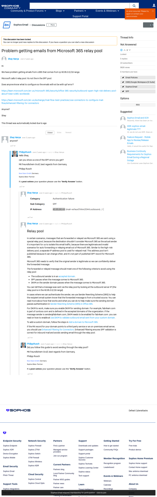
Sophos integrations (11, 489)
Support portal (84, 454)
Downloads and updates (88, 446)
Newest (68, 132)
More (56, 25)
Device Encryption (10, 454)
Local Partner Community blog (63, 474)
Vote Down (14, 146)
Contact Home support (138, 467)
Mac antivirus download (138, 471)
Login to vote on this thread (124, 49)
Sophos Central (34, 479)
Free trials (133, 446)
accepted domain (67, 276)
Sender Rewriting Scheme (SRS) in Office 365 (71, 303)
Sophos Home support (138, 463)
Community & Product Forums (27, 10)
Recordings (108, 489)
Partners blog (58, 469)
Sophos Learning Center (88, 468)
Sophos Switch (34, 454)
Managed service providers (60, 451)
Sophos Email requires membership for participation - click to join (78, 492)
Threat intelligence (86, 489)
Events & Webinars (106, 10)
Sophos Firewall (34, 446)
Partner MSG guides (61, 479)
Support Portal (80, 16)
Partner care (58, 487)
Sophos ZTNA (34, 450)
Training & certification (62, 495)
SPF (127, 91)
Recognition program (112, 463)
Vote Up (11, 146)
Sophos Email (131, 87)
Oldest (50, 133)
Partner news (58, 483)
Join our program (60, 456)
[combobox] (80, 6)
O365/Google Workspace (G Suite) (140, 82)
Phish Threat (8, 475)
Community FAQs (111, 450)
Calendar (107, 485)
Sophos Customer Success (85, 459)
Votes (59, 132)
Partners (78, 10)
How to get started (111, 446)
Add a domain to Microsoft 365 (83, 322)
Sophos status (84, 472)
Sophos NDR (33, 466)
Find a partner (59, 446)
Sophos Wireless (35, 462)
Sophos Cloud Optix (36, 483)
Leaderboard (109, 467)
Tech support (83, 476)
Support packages (85, 450)
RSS (138, 105)
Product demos (135, 450)
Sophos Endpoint (10, 446)
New (148, 25)
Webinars (107, 481)
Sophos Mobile (9, 458)
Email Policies (132, 77)
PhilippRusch (25, 152)
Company (133, 489)
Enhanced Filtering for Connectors (58, 329)
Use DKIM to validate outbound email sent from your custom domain (82, 317)
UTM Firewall (33, 458)
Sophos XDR (8, 450)
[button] (134, 6)
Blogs (59, 10)
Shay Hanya (13, 59)
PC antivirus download (138, 475)
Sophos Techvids (85, 464)
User (153, 5)
